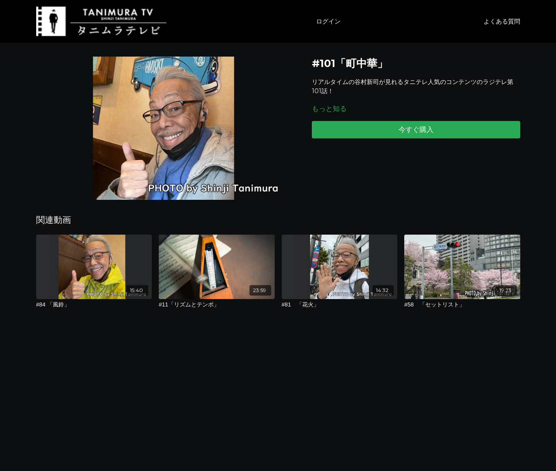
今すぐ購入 (416, 129)
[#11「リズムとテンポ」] (217, 304)
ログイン (328, 21)
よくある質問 (502, 21)
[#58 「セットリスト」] (462, 304)
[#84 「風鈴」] (94, 304)
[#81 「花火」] (340, 304)
